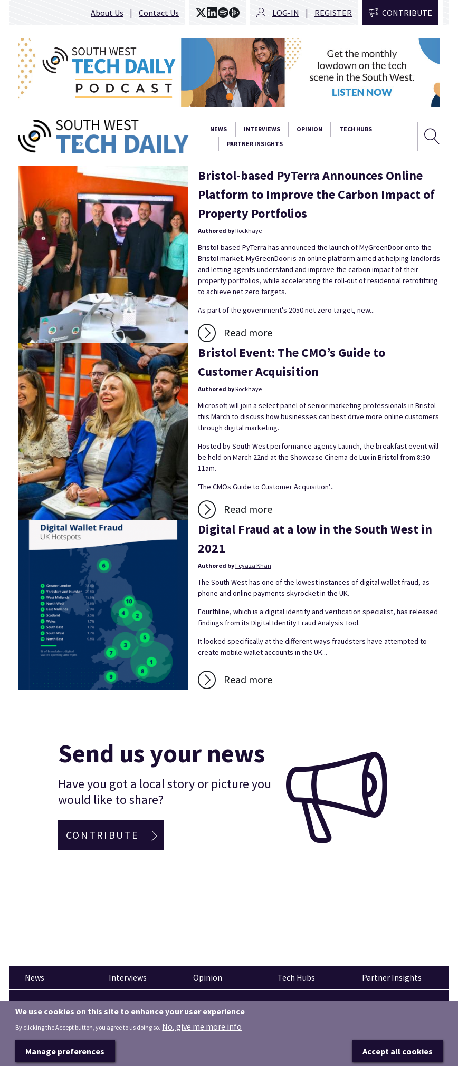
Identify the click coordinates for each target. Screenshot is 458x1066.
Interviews (262, 129)
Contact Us (159, 12)
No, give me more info (202, 1041)
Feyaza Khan (253, 565)
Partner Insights (255, 144)
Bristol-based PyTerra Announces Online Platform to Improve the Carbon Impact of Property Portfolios (316, 194)
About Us (107, 12)
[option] (229, 72)
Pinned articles (47, 1008)
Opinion (309, 129)
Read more (248, 332)
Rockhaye (248, 231)
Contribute (407, 12)
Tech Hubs (355, 129)
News (218, 129)
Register (333, 12)
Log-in (285, 12)
